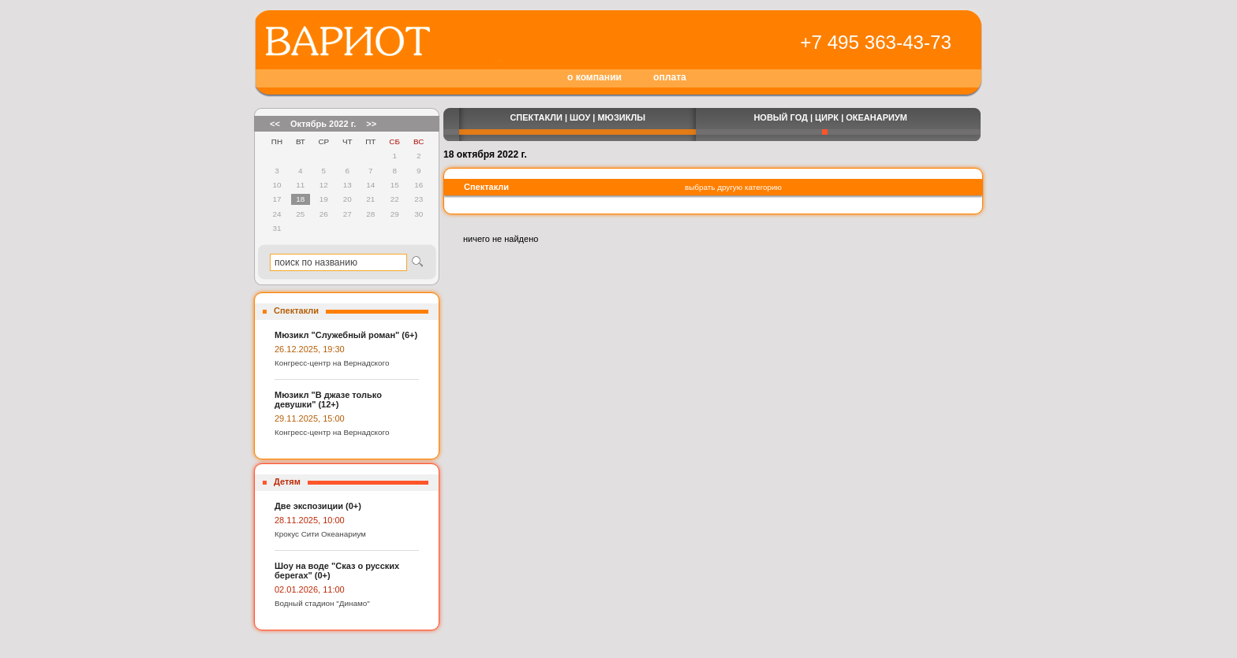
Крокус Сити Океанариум (320, 534)
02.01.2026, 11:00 (310, 589)
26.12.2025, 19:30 (310, 349)
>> (371, 123)
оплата (669, 77)
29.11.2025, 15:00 (310, 418)
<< (275, 123)
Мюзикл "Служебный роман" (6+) (346, 335)
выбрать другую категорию (733, 187)
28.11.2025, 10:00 (310, 520)
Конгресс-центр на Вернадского (332, 363)
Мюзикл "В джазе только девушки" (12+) (328, 399)
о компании (594, 77)
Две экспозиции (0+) (318, 506)
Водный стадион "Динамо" (322, 603)
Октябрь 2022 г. (323, 123)
